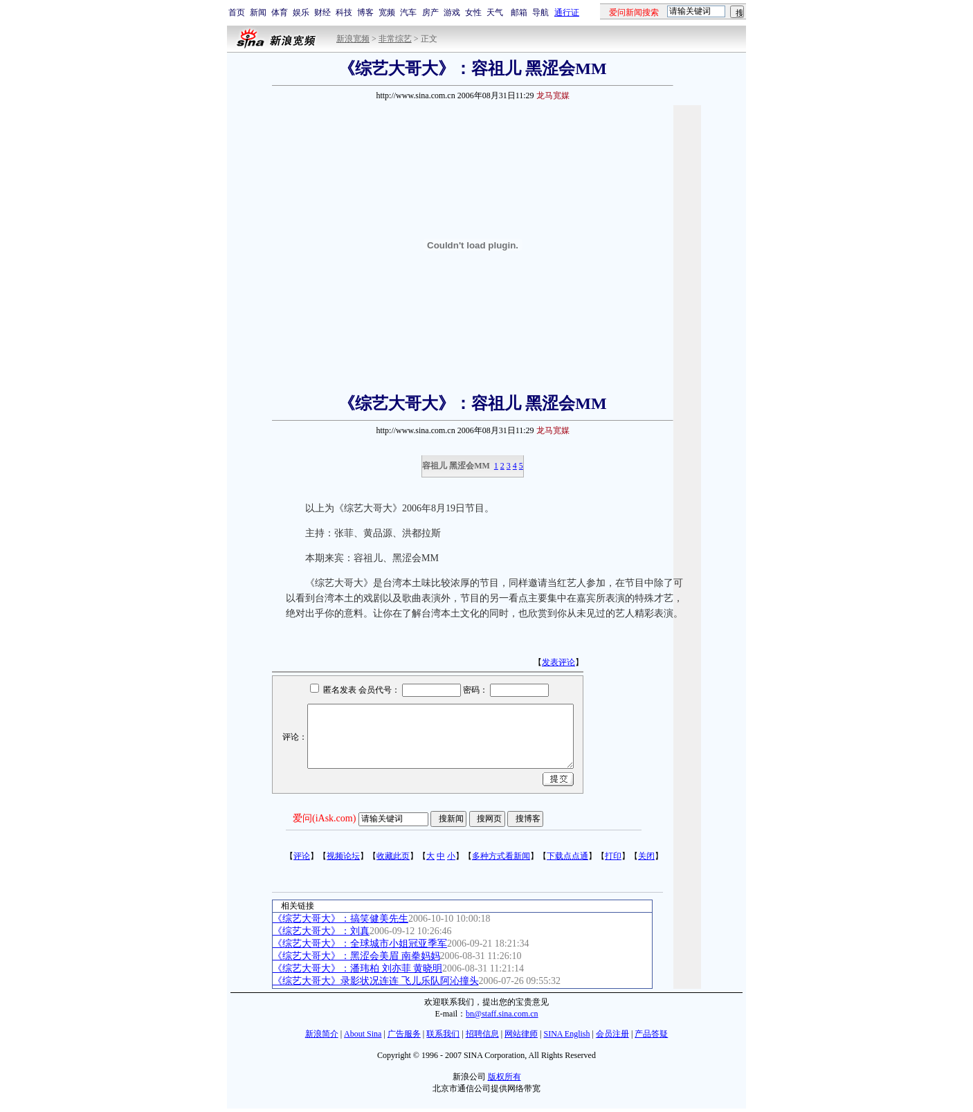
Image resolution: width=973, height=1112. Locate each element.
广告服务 (404, 1034)
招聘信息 (482, 1034)
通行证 (566, 12)
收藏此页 (393, 856)
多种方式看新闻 (501, 856)
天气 (494, 12)
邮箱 (519, 12)
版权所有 (504, 1077)
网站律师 (521, 1034)
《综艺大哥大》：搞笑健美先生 (340, 918)
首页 (236, 12)
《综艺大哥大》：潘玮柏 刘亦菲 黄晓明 (357, 968)
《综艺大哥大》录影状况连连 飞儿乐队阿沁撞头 (376, 981)
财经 (322, 12)
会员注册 (612, 1034)
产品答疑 (651, 1034)
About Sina (362, 1034)
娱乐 (301, 12)
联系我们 (443, 1034)
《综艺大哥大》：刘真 (321, 931)
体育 (279, 12)
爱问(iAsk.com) (324, 818)
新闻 (258, 12)
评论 (301, 856)
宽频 (387, 12)
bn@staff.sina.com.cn (502, 1014)
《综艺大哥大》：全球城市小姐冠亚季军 (360, 943)
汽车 (408, 12)
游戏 (452, 12)
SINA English (566, 1034)
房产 (430, 12)
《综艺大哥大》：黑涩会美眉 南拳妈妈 (356, 956)
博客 (365, 12)
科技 (344, 12)
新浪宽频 (353, 39)
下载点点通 (567, 856)
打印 (613, 856)
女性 (473, 12)
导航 (540, 12)
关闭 (646, 856)
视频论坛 (343, 856)
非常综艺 (395, 39)
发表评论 (558, 662)
